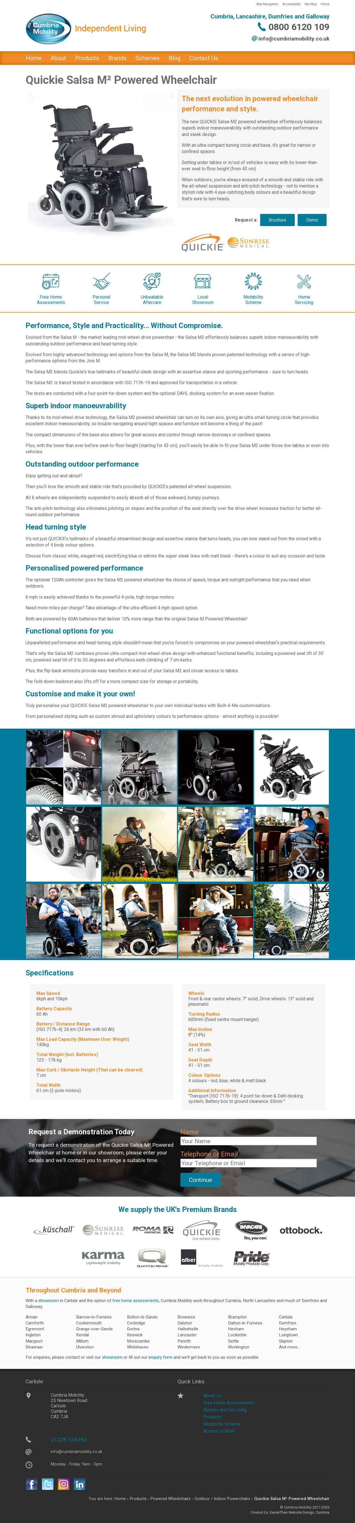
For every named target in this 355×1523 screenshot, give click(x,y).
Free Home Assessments (229, 1402)
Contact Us (203, 58)
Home (325, 4)
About (58, 58)
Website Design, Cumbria (309, 1512)
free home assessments (135, 1300)
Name (189, 1132)
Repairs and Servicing (225, 1410)
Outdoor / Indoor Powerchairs (222, 1498)
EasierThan (279, 1512)
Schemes (147, 58)
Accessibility (291, 4)
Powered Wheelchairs (171, 1498)
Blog (174, 58)
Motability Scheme (222, 1424)
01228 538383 (69, 1439)
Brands (117, 58)
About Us (212, 1395)
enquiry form (160, 1357)
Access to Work (219, 1431)
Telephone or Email (209, 1154)
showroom (48, 1300)
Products (87, 58)
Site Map (310, 4)
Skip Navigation (267, 4)
